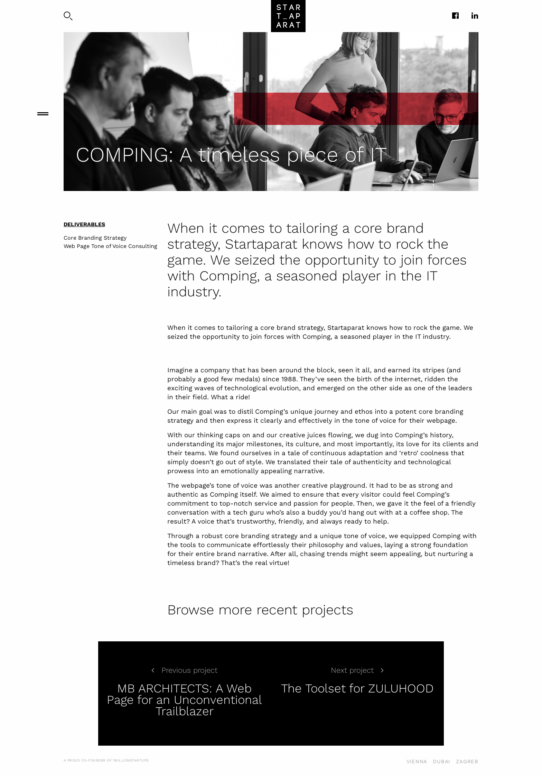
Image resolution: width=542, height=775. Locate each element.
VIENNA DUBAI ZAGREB (442, 761)
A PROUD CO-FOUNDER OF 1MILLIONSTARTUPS (106, 760)
